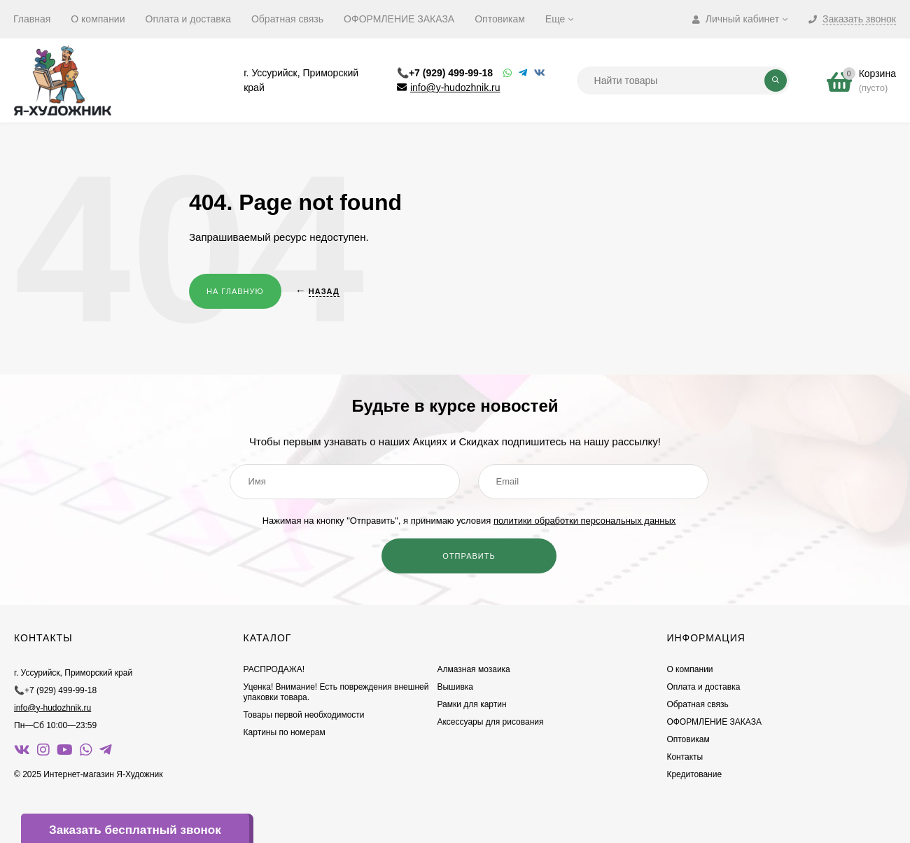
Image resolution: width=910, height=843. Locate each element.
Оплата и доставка (188, 19)
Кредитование (694, 774)
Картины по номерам (285, 732)
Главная (31, 19)
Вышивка (455, 687)
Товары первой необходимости (304, 715)
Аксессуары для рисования (490, 722)
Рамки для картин (471, 704)
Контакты (684, 757)
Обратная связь (287, 19)
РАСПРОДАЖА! (274, 669)
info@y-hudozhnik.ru (455, 87)
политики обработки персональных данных (584, 520)
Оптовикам (500, 19)
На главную (235, 291)
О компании (98, 19)
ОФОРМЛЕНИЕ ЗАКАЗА (399, 19)
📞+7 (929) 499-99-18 (445, 72)
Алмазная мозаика (473, 669)
